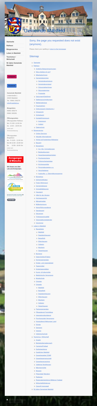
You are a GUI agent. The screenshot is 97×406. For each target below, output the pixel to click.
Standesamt (40, 211)
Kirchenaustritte (43, 164)
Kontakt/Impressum (42, 118)
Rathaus (36, 66)
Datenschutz (40, 127)
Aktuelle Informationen (43, 137)
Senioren (39, 328)
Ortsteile (39, 284)
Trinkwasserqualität (42, 217)
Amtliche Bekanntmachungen (46, 69)
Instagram (11, 76)
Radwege (39, 377)
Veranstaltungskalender (44, 220)
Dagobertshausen (44, 235)
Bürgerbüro (40, 146)
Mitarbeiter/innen (41, 75)
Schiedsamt (40, 115)
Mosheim (41, 247)
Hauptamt (39, 192)
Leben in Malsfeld (40, 226)
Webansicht (86, 400)
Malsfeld (41, 232)
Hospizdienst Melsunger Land (46, 321)
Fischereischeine (44, 158)
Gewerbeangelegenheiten (47, 155)
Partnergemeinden (42, 309)
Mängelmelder (41, 201)
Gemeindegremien (42, 78)
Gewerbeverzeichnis (43, 362)
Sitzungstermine (43, 90)
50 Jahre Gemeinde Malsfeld (43, 389)
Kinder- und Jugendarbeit (44, 263)
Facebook (11, 86)
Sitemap (23, 400)
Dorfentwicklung (41, 349)
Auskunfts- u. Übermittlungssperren (50, 174)
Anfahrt (40, 124)
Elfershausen (42, 241)
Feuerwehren (40, 106)
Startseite (37, 63)
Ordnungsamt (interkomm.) (45, 109)
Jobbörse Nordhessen (43, 365)
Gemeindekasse (41, 186)
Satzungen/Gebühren (43, 96)
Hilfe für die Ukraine (42, 195)
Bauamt (38, 143)
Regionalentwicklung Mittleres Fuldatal (49, 380)
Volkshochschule (41, 334)
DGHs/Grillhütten (42, 180)
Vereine (38, 331)
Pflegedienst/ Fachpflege (44, 312)
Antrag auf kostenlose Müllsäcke (47, 140)
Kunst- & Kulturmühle (43, 272)
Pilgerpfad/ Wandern (43, 374)
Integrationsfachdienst (43, 315)
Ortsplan (39, 281)
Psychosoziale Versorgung (45, 318)
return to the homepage (58, 49)
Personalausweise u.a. (46, 167)
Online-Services (41, 133)
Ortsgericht (40, 112)
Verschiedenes (43, 170)
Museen (38, 371)
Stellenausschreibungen (44, 100)
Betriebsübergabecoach (44, 343)
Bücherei (39, 254)
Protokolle (41, 93)
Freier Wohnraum (42, 183)
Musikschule (40, 278)
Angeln (38, 340)
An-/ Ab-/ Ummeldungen (46, 149)
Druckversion (13, 400)
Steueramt (39, 214)
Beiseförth (41, 238)
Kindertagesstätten (42, 269)
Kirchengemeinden (42, 260)
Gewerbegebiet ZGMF (43, 355)
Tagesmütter (40, 266)
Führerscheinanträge (45, 161)
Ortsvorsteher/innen (45, 87)
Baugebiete (40, 229)
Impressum (42, 121)
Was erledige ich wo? (43, 72)
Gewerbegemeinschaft (43, 358)
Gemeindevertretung (45, 81)
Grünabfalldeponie (42, 189)
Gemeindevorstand (44, 84)
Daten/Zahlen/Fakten (43, 257)
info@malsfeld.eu (13, 103)
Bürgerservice (38, 130)
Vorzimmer (39, 223)
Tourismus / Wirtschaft (41, 337)
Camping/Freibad (42, 346)
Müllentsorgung (41, 204)
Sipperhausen (43, 251)
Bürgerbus (39, 177)
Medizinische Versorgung (44, 275)
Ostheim (41, 244)
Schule (38, 324)
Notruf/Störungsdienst (43, 207)
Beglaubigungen (43, 152)
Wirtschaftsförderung (43, 383)
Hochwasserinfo (41, 198)
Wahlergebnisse (41, 103)
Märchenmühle (41, 368)
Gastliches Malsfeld (42, 352)
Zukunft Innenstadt (42, 386)
